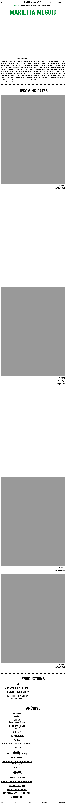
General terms (44, 802)
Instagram (2, 802)
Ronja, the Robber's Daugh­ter (16, 782)
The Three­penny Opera (17, 696)
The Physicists (16, 736)
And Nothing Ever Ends (16, 688)
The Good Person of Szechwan (17, 762)
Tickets (11, 2)
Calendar (16, 5)
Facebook (1, 802)
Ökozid (16, 752)
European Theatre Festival (44, 5)
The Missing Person (17, 789)
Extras (34, 5)
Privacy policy (61, 802)
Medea (17, 720)
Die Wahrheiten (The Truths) (16, 744)
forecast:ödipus (16, 778)
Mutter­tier (17, 797)
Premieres (22, 5)
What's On (5, 2)
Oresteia (16, 714)
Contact (16, 802)
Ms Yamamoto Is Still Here (16, 793)
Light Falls (16, 758)
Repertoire (29, 5)
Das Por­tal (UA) (17, 785)
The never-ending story (17, 692)
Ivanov (16, 740)
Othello (17, 732)
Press (29, 802)
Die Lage (17, 748)
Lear (16, 684)
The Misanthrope (16, 726)
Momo (17, 768)
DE (64, 2)
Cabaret (17, 771)
